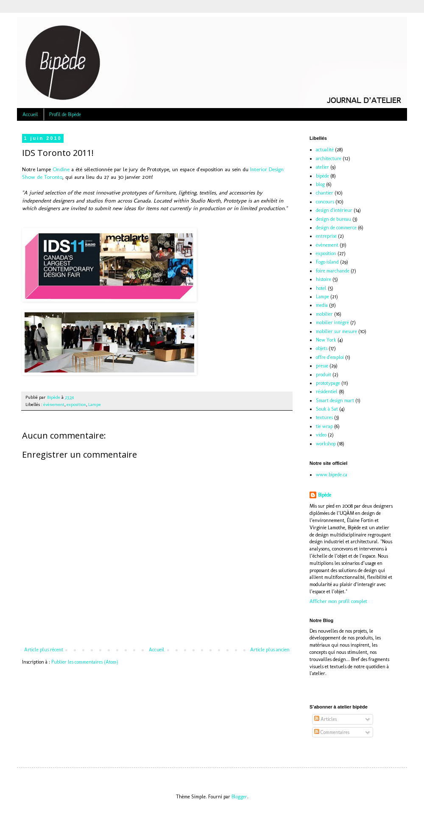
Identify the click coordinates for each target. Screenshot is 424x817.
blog (320, 184)
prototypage (328, 383)
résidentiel (327, 392)
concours (325, 202)
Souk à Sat (327, 409)
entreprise (326, 236)
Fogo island (327, 262)
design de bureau (333, 219)
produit (323, 375)
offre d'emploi (330, 357)
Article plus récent (43, 650)
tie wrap (324, 426)
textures (324, 417)
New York (326, 340)
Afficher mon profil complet (338, 601)
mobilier (324, 314)
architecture (328, 158)
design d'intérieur (334, 210)
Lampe (94, 404)
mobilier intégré (332, 322)
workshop (326, 444)
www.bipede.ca (331, 475)
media (322, 305)
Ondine (61, 169)
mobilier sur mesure (336, 331)
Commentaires (331, 732)
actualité (325, 150)
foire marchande (332, 271)
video (321, 435)
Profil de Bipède (65, 114)
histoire (323, 279)
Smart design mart (335, 400)
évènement (53, 404)
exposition (76, 404)
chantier (324, 193)
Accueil (30, 114)
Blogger (239, 797)
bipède (322, 176)
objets (321, 348)
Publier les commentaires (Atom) (84, 662)
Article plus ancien (270, 650)
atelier (322, 167)
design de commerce (336, 228)
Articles (325, 719)
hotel (321, 288)
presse (322, 366)
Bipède (324, 495)
